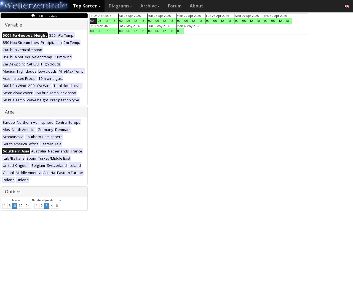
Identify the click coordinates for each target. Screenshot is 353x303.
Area (10, 112)
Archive (150, 6)
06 (99, 21)
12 (21, 205)
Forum (174, 6)
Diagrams (120, 6)
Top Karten (86, 6)
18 (113, 21)
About (196, 6)
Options (13, 192)
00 (92, 21)
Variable (13, 25)
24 (28, 205)
